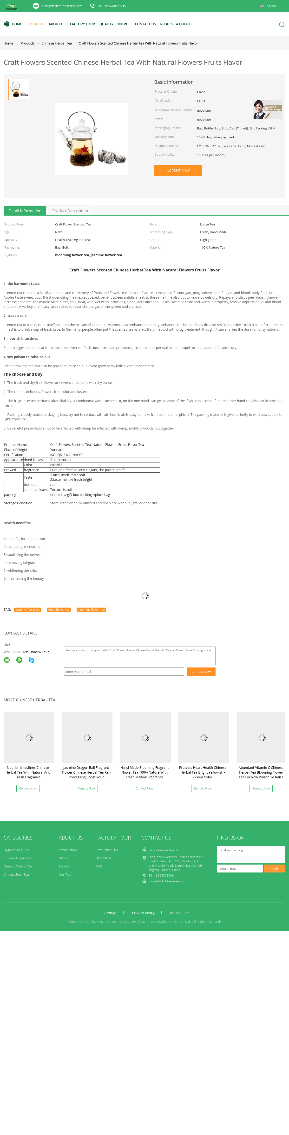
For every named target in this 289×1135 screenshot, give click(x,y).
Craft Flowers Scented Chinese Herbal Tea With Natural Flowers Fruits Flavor (138, 43)
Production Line (107, 850)
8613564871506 (36, 651)
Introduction (68, 850)
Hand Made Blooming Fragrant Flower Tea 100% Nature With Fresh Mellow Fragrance (144, 772)
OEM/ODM (103, 858)
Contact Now (178, 170)
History (64, 858)
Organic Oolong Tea (18, 866)
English (270, 6)
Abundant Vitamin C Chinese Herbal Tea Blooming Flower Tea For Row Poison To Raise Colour (261, 774)
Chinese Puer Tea (16, 874)
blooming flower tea (91, 610)
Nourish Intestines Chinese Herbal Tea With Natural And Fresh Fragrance (28, 772)
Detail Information (25, 210)
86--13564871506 (112, 6)
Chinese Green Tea (17, 858)
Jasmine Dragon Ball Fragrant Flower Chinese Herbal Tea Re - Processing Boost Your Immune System (86, 774)
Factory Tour (82, 24)
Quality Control (115, 24)
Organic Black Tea (17, 850)
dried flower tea (59, 610)
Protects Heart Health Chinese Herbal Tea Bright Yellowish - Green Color (202, 772)
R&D (99, 866)
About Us (57, 24)
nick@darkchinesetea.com (61, 6)
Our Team (66, 874)
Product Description (70, 210)
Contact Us (145, 24)
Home (13, 24)
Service (64, 866)
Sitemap (109, 912)
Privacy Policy (143, 912)
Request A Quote (175, 24)
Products (35, 24)
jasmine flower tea (27, 610)
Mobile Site (179, 912)
